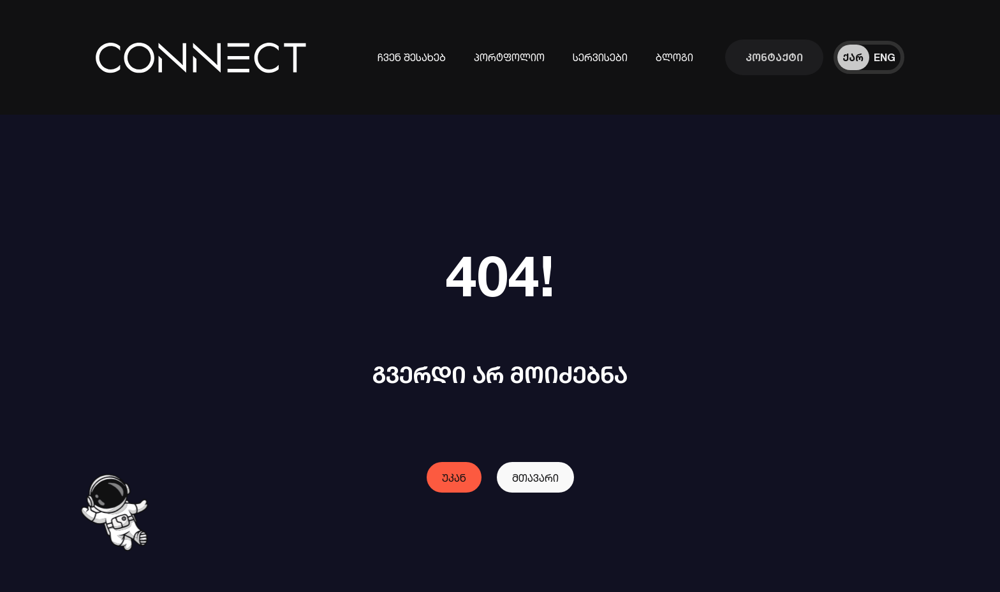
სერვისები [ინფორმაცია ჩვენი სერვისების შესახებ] (600, 57)
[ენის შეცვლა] (869, 57)
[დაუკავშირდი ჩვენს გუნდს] (774, 57)
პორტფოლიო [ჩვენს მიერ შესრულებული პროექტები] (509, 57)
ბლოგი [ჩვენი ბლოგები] (674, 57)
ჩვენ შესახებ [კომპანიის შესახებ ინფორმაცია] (412, 57)
